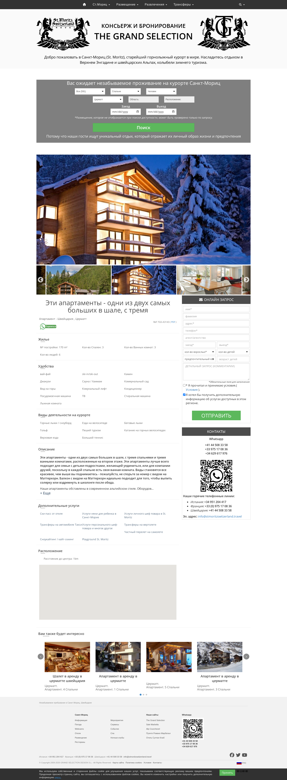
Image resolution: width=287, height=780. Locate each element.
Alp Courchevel (153, 729)
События (115, 729)
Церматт (81, 319)
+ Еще (45, 493)
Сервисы (115, 724)
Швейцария (65, 319)
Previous (40, 280)
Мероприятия (117, 720)
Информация (81, 720)
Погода (78, 724)
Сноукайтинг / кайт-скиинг (57, 539)
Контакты (157, 762)
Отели (78, 733)
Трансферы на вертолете (140, 524)
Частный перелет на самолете (143, 532)
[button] (107, 588)
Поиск (143, 127)
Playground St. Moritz (95, 539)
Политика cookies (134, 762)
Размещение (127, 4)
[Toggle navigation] (241, 4)
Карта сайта (118, 762)
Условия (192, 390)
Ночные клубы (117, 738)
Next (246, 280)
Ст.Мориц (101, 4)
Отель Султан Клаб (155, 738)
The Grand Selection (155, 720)
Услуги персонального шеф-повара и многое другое (100, 526)
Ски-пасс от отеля (51, 513)
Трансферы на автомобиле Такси (61, 524)
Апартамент (47, 319)
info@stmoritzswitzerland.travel (220, 516)
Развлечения (156, 4)
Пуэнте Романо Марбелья (158, 733)
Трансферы (184, 4)
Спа (112, 733)
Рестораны (80, 742)
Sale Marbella (152, 724)
